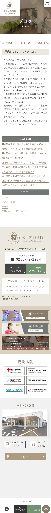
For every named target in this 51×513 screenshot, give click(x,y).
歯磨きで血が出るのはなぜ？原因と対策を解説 (24, 162)
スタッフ (6, 197)
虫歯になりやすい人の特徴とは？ (18, 185)
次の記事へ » (43, 42)
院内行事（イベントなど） (15, 211)
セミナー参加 (8, 202)
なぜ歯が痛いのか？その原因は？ (18, 171)
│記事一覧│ (25, 42)
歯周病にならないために (14, 157)
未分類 (5, 206)
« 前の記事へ (8, 42)
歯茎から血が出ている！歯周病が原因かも (22, 148)
